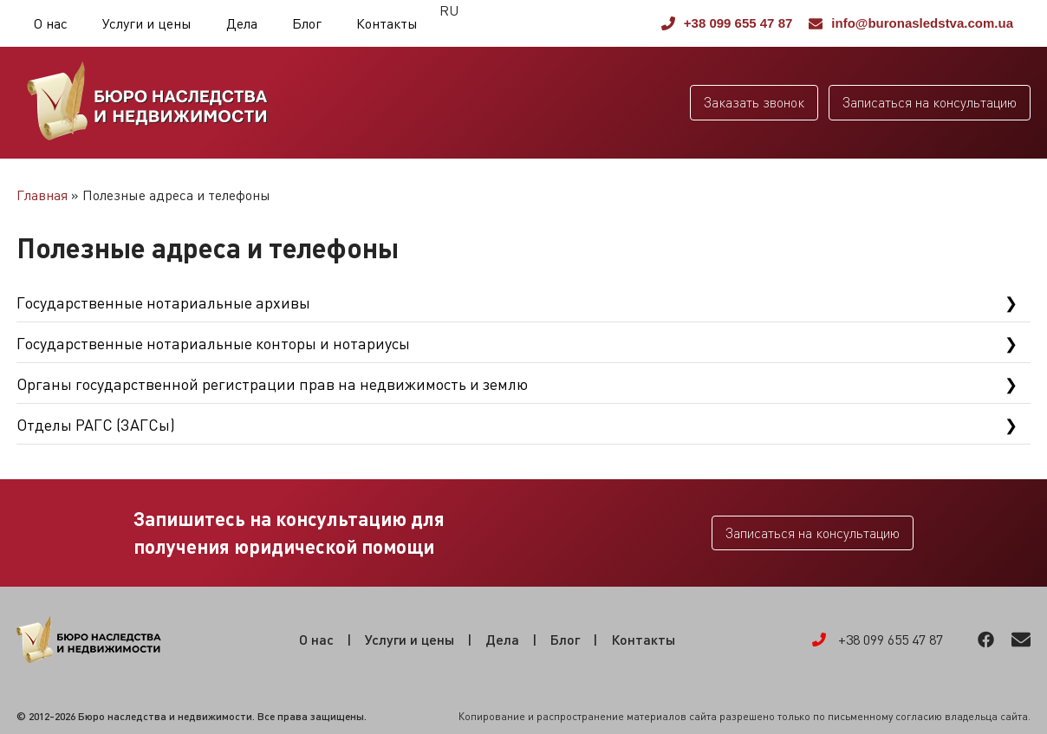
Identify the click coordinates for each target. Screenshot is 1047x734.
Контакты (387, 23)
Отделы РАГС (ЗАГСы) (95, 424)
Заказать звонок (754, 102)
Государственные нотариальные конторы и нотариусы (213, 343)
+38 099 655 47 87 (727, 23)
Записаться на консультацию (929, 102)
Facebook (986, 639)
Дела (241, 23)
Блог (307, 23)
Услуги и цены (147, 23)
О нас (51, 23)
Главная (42, 195)
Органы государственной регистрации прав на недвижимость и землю (272, 383)
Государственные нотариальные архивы (163, 302)
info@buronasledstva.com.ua (911, 23)
